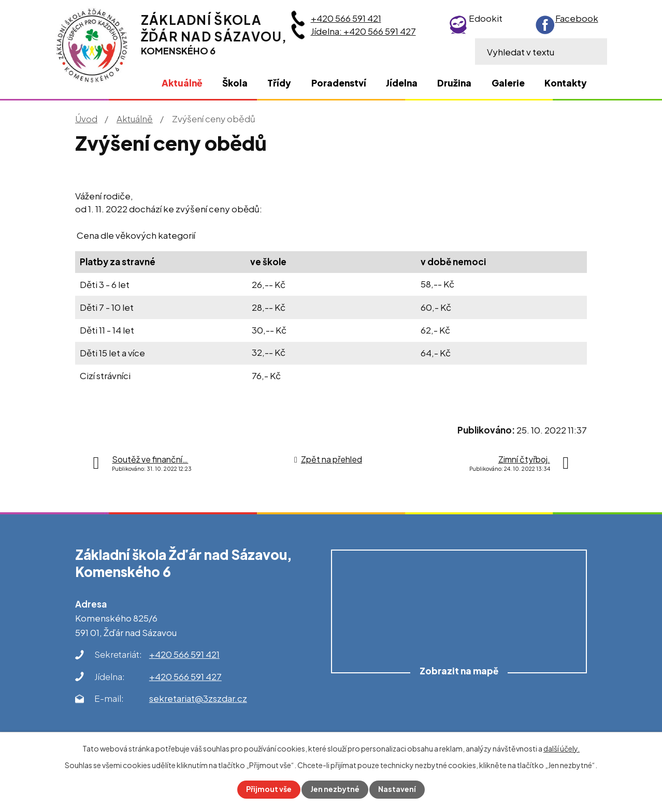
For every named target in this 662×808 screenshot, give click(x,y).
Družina (454, 83)
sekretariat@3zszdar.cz (198, 698)
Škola (235, 83)
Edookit (485, 18)
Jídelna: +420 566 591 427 (363, 31)
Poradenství (338, 83)
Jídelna (402, 83)
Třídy (279, 83)
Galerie (508, 83)
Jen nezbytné (335, 789)
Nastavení (397, 789)
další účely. (561, 748)
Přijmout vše (269, 789)
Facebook (576, 18)
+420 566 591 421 (346, 18)
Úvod (86, 118)
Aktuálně (135, 118)
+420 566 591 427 (185, 676)
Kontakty (565, 83)
